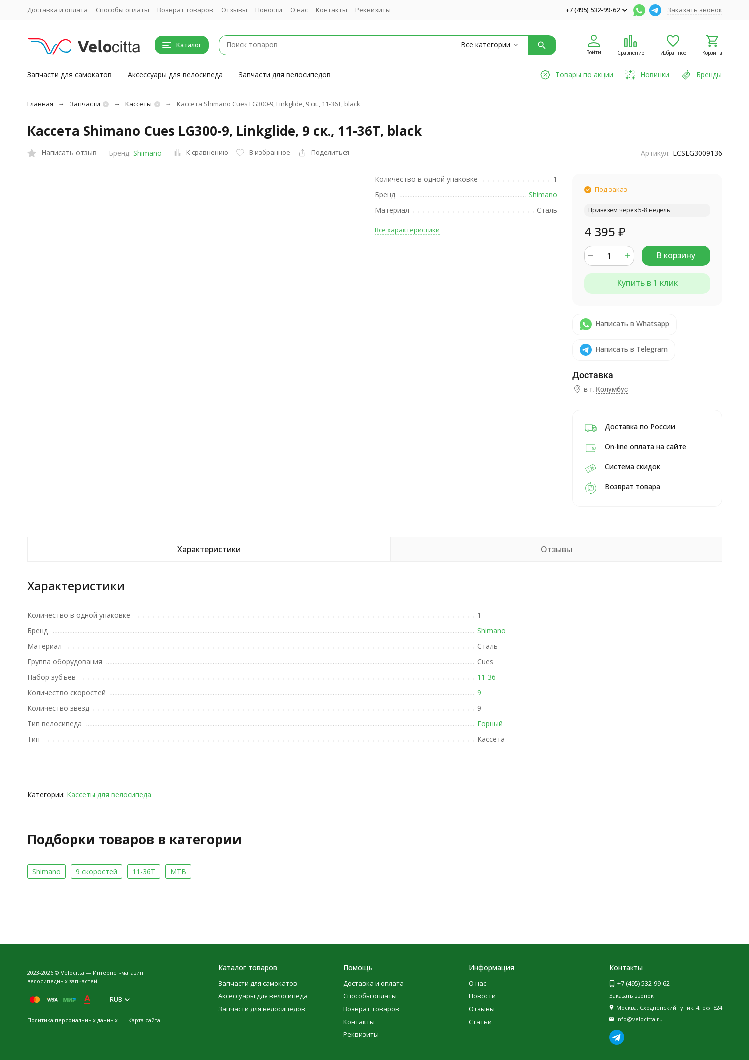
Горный (490, 723)
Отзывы (234, 9)
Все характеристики (407, 229)
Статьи (480, 1021)
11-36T (143, 871)
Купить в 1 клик (647, 282)
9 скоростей (96, 871)
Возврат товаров (185, 9)
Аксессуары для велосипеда (175, 74)
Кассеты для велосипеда (109, 794)
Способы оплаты (122, 9)
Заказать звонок (694, 9)
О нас (299, 9)
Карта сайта (144, 1020)
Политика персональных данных (72, 1020)
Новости (268, 9)
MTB (178, 871)
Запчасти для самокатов (69, 74)
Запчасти (85, 103)
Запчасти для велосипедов (285, 74)
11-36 (486, 677)
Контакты (331, 9)
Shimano (147, 153)
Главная (40, 103)
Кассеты (138, 103)
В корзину (675, 255)
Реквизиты (373, 9)
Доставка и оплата (57, 9)
